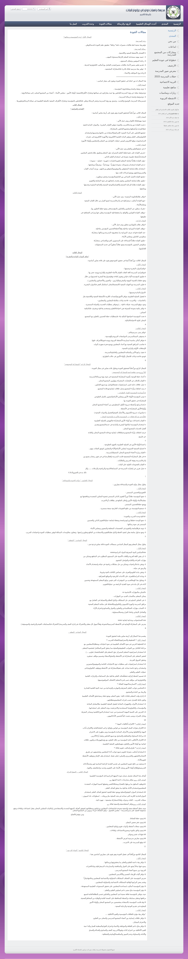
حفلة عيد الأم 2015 (171, 117)
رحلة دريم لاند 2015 (171, 129)
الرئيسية (172, 30)
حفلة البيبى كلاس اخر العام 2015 (167, 113)
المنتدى (172, 36)
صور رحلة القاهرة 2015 (170, 121)
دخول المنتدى (16, 9)
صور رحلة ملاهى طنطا (170, 125)
